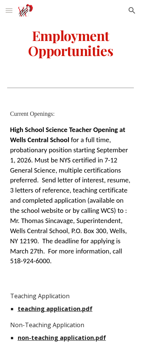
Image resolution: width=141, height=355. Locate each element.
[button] (9, 10)
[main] (70, 43)
